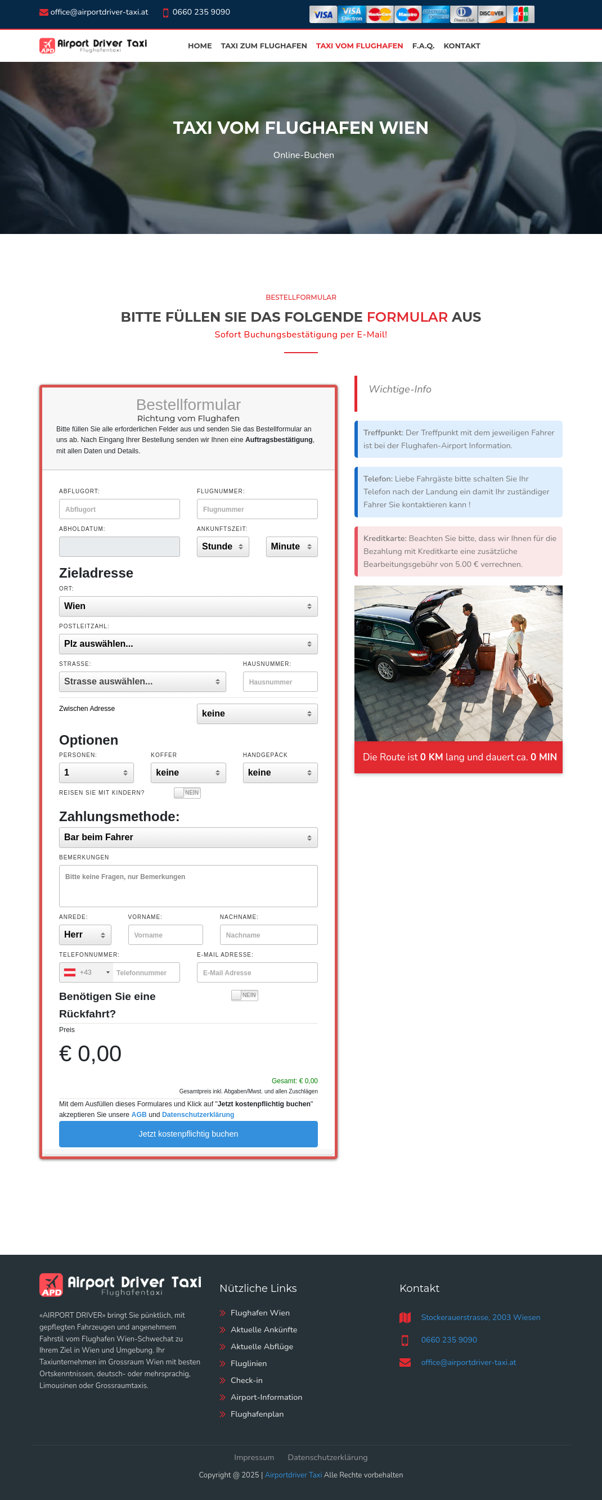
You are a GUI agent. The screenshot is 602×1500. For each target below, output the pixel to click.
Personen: (78, 755)
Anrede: (73, 917)
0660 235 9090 (195, 11)
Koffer (164, 755)
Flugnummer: (221, 491)
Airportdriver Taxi (293, 1475)
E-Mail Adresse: (225, 955)
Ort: (66, 588)
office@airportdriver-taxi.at (93, 11)
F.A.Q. (423, 45)
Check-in (247, 1380)
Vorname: (145, 917)
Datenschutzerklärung (328, 1457)
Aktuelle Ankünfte (264, 1329)
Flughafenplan (257, 1414)
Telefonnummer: (89, 955)
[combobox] (86, 972)
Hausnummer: (267, 664)
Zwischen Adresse (87, 709)
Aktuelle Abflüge (262, 1346)
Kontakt (461, 45)
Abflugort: (79, 491)
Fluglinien (249, 1363)
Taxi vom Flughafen (359, 45)
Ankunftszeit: (222, 529)
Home (200, 45)
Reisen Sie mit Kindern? (102, 793)
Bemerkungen (84, 857)
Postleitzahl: (84, 626)
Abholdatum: (82, 529)
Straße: (75, 664)
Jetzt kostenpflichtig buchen (189, 1133)
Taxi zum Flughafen (264, 45)
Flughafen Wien (260, 1312)
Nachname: (239, 917)
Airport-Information (267, 1397)
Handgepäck (265, 755)
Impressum (254, 1457)
